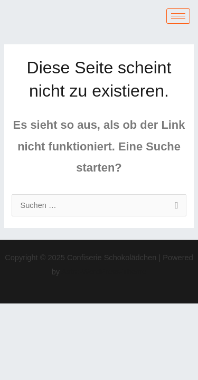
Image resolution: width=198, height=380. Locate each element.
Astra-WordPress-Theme (103, 272)
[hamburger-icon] (178, 16)
